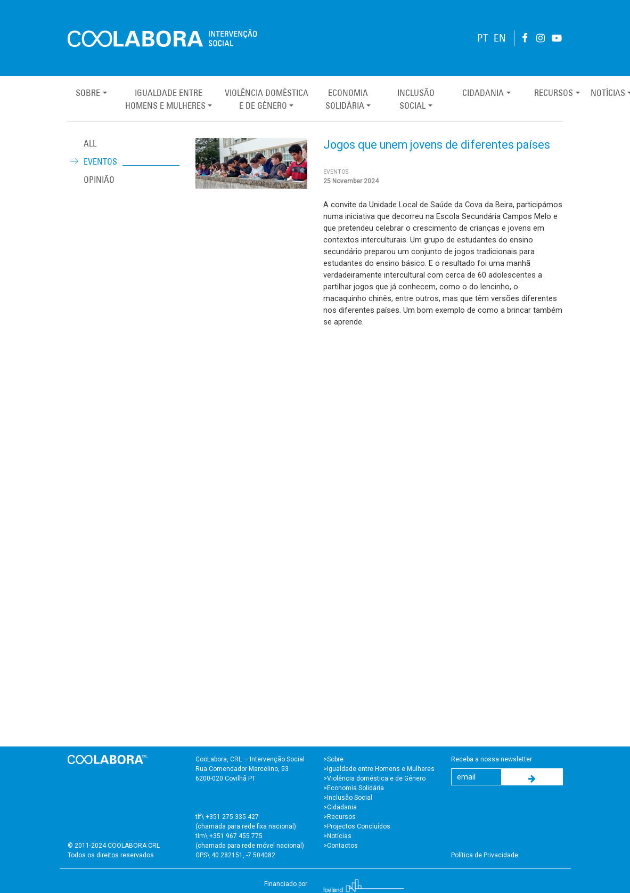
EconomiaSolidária (346, 99)
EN (500, 38)
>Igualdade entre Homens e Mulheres (379, 769)
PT (482, 38)
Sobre (88, 92)
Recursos (553, 92)
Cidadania (483, 92)
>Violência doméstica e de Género (374, 778)
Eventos (100, 161)
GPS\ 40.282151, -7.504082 (235, 855)
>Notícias (337, 836)
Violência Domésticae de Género (266, 99)
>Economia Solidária (353, 788)
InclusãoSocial (416, 99)
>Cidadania (340, 807)
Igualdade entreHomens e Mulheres (165, 99)
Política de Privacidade (484, 855)
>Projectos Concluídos (356, 826)
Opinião (99, 179)
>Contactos (340, 845)
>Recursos (339, 817)
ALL (90, 143)
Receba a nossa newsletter (491, 759)
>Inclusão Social (347, 797)
